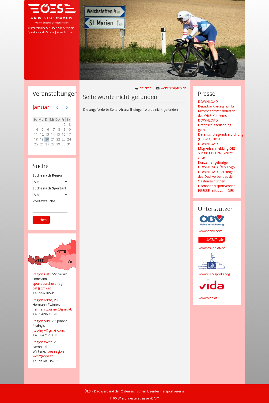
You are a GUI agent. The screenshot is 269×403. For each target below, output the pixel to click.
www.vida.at (208, 298)
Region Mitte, (43, 300)
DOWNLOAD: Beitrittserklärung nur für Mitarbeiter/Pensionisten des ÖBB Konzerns (216, 108)
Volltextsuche (44, 201)
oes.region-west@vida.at (49, 353)
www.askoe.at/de (212, 248)
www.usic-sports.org (214, 274)
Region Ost (41, 274)
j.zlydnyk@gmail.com (48, 330)
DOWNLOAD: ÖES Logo (216, 167)
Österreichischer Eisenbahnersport (51, 28)
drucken (146, 88)
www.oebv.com (210, 231)
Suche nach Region (48, 175)
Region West (42, 342)
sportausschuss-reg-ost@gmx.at (48, 285)
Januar (41, 107)
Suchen (41, 220)
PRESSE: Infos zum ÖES (216, 190)
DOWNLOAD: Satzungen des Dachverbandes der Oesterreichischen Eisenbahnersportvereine (216, 179)
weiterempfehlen (173, 88)
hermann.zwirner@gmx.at (52, 309)
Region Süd (41, 321)
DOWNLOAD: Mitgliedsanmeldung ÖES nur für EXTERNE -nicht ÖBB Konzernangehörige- (217, 153)
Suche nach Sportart (49, 188)
